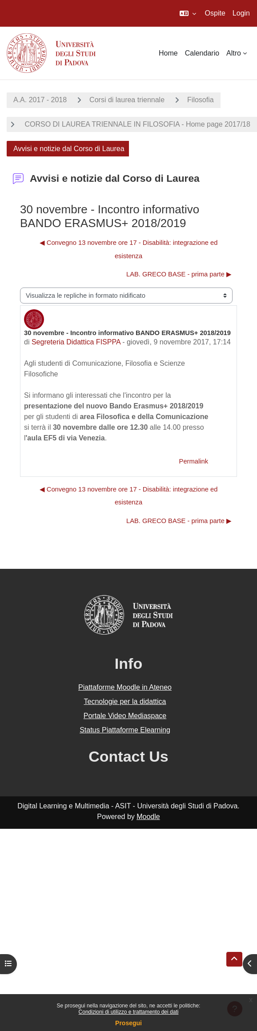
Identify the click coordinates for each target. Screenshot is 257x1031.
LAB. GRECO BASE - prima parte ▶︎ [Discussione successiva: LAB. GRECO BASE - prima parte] (179, 274)
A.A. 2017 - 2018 (40, 100)
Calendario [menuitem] (202, 53)
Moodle (148, 816)
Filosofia (200, 100)
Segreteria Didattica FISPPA (76, 342)
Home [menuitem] (168, 53)
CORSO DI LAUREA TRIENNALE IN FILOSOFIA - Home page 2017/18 (136, 124)
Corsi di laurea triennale (127, 100)
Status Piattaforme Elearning (125, 730)
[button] (187, 13)
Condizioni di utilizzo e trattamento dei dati (129, 1012)
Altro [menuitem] (233, 53)
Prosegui (128, 1023)
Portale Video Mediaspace (125, 715)
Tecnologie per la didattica (125, 701)
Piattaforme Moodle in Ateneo (125, 687)
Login (241, 13)
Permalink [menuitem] (193, 461)
